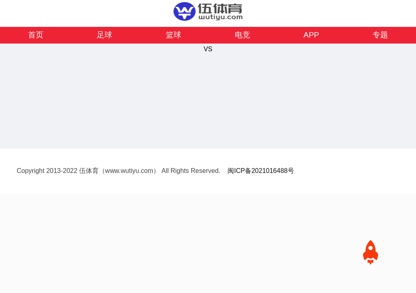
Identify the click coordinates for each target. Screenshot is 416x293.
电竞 (242, 35)
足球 (104, 35)
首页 (35, 35)
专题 (380, 35)
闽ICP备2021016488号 (261, 170)
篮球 (173, 35)
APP (311, 35)
